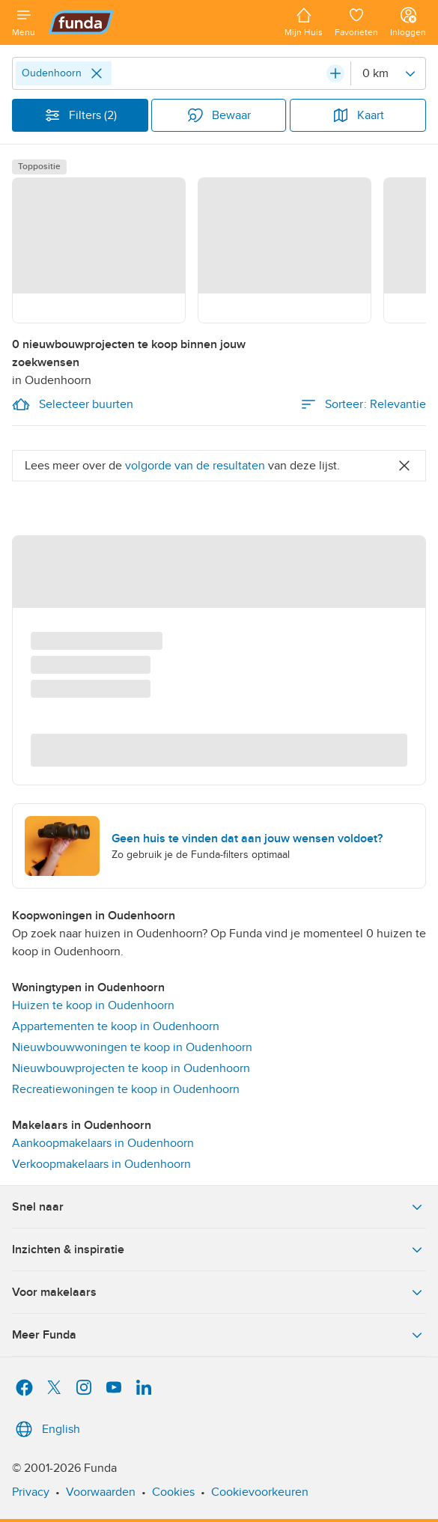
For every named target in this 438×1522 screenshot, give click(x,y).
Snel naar (219, 1207)
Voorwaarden (101, 1492)
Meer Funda (219, 1335)
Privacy (30, 1492)
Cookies (173, 1492)
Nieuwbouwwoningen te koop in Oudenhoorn (132, 1047)
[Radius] (387, 73)
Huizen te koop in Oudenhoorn (93, 1005)
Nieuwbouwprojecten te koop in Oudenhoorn (131, 1068)
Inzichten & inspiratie (219, 1249)
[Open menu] (23, 22)
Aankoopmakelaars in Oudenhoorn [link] (103, 1143)
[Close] (97, 73)
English (46, 1429)
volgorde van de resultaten (195, 465)
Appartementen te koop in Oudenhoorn (115, 1026)
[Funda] (160, 22)
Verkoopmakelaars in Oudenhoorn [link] (101, 1164)
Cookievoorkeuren (259, 1492)
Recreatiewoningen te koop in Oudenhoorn (126, 1089)
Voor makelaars (219, 1292)
